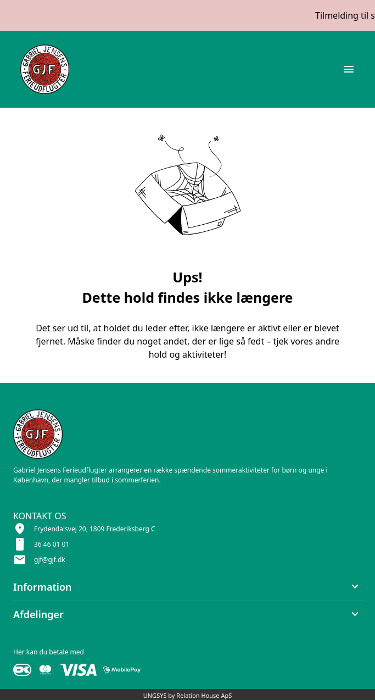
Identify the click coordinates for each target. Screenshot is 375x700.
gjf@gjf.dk (49, 559)
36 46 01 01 (51, 544)
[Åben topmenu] (348, 69)
